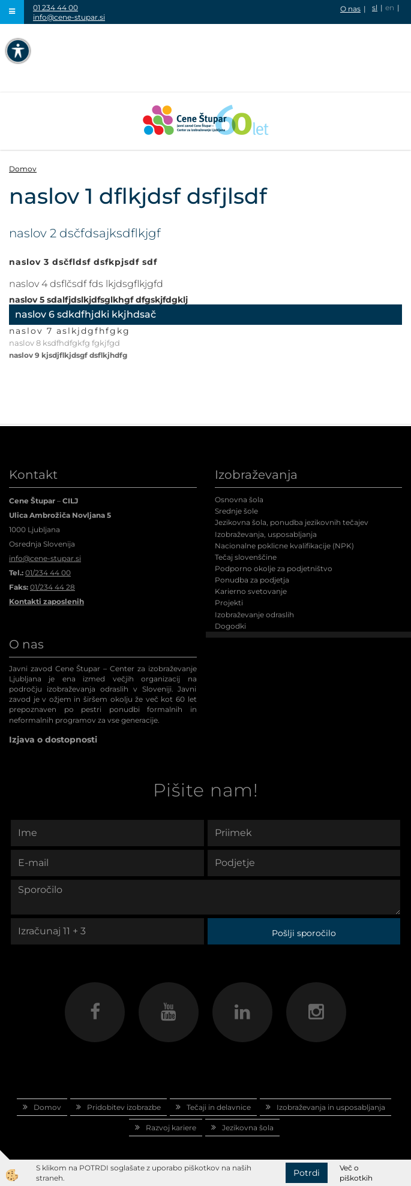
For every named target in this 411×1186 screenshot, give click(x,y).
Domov (23, 168)
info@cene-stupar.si (69, 17)
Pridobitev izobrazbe (124, 1107)
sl (374, 7)
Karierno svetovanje (251, 591)
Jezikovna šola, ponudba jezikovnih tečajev (291, 522)
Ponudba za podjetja (252, 579)
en (389, 7)
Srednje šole (236, 510)
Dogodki (230, 625)
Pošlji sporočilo (304, 933)
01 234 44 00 (55, 7)
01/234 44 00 (48, 572)
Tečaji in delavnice (219, 1107)
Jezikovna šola (248, 1127)
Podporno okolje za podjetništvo (273, 568)
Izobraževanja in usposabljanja (331, 1107)
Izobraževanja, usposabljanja (266, 534)
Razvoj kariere (171, 1127)
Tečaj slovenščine (246, 557)
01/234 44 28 (52, 587)
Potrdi (306, 1172)
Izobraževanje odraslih (254, 614)
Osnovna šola (239, 499)
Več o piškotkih (356, 1172)
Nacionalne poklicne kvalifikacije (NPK (283, 545)
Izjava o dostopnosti (53, 739)
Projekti (229, 602)
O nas (350, 8)
